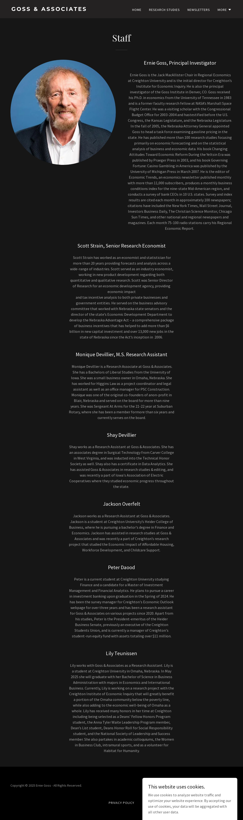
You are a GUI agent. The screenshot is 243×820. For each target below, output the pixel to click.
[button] (225, 10)
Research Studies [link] (164, 10)
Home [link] (136, 10)
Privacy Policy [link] (121, 803)
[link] (64, 9)
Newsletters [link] (198, 10)
